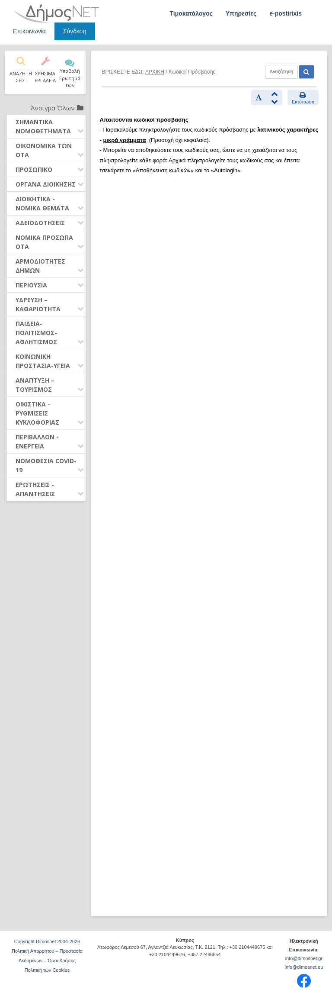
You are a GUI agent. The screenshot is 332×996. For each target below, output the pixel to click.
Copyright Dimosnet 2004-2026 (47, 941)
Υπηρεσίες (241, 13)
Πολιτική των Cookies (47, 970)
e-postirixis (285, 13)
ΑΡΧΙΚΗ (154, 72)
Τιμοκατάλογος (191, 13)
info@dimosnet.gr (303, 958)
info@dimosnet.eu (303, 967)
